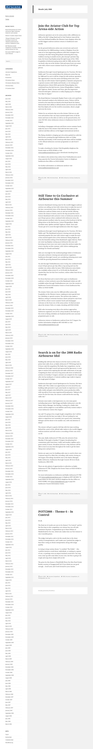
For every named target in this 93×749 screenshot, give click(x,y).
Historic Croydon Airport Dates (13, 35)
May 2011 (8, 588)
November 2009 (9, 637)
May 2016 (8, 425)
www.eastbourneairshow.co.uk (48, 152)
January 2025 (9, 145)
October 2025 (8, 120)
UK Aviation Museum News (12, 83)
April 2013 (8, 525)
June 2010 (8, 618)
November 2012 (9, 539)
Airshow (71, 178)
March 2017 (8, 398)
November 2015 (9, 441)
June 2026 (8, 99)
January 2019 (9, 338)
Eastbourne (77, 178)
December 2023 (9, 180)
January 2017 (9, 403)
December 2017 (9, 373)
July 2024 (7, 161)
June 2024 (8, 164)
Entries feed (8, 737)
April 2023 (8, 202)
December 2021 (9, 245)
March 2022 (8, 237)
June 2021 (8, 259)
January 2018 (9, 370)
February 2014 (9, 498)
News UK (7, 75)
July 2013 (7, 517)
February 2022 (9, 240)
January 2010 (9, 631)
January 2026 (9, 112)
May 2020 (8, 294)
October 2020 (8, 281)
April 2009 (8, 656)
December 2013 (9, 504)
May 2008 (8, 686)
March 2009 (8, 659)
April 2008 (8, 689)
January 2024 (9, 177)
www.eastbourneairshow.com (51, 477)
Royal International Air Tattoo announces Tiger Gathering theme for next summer (13, 31)
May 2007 (8, 705)
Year (49, 578)
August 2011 (8, 580)
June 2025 (8, 131)
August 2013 (8, 515)
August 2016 (8, 417)
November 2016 (9, 409)
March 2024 (8, 172)
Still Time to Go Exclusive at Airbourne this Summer (58, 197)
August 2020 (8, 286)
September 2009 (9, 642)
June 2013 (8, 520)
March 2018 (8, 365)
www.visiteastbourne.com (59, 481)
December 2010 (9, 602)
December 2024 (9, 148)
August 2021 (8, 254)
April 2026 (8, 104)
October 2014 (8, 476)
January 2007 (9, 710)
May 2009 (8, 653)
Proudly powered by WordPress (46, 590)
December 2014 (9, 471)
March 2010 (8, 626)
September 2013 (9, 512)
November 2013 (9, 506)
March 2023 (8, 205)
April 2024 (8, 169)
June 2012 (8, 553)
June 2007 (8, 702)
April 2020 (8, 297)
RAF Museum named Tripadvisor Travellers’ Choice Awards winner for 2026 (13, 47)
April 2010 (8, 623)
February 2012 (9, 563)
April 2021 (8, 264)
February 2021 (9, 270)
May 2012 (8, 555)
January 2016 (9, 436)
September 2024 (9, 156)
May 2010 (8, 621)
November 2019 (9, 311)
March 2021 (8, 267)
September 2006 (9, 713)
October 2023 (8, 186)
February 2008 (9, 694)
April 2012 (8, 558)
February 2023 (9, 207)
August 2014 (8, 482)
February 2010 (9, 629)
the (46, 578)
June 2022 (8, 229)
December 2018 (9, 341)
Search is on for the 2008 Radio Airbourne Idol (60, 354)
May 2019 (8, 327)
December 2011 (9, 569)
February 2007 (9, 708)
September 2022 (9, 221)
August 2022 (8, 224)
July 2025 (7, 128)
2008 (62, 178)
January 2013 (9, 534)
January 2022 (9, 243)
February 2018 (9, 368)
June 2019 (8, 324)
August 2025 (8, 126)
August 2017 (8, 384)
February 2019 (9, 335)
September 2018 (9, 349)
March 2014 (8, 496)
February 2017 (9, 400)
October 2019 (8, 313)
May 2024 (8, 167)
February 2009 (9, 661)
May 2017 (8, 392)
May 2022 (8, 232)
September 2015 (9, 447)
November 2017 (9, 376)
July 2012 (7, 550)
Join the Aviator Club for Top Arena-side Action (58, 27)
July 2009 (7, 648)
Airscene (68, 576)
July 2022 (7, 226)
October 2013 (8, 509)
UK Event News (9, 85)
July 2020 (7, 289)
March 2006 (8, 724)
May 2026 (8, 101)
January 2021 (9, 273)
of (78, 576)
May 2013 (8, 523)
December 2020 (9, 275)
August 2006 (8, 716)
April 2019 (8, 330)
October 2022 (8, 218)
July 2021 (7, 256)
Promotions (8, 77)
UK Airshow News (10, 80)
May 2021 (8, 262)
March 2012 (8, 561)
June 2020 (8, 292)
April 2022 (8, 235)
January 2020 (9, 305)
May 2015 (8, 457)
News (39, 179)
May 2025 (8, 134)
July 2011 (7, 583)
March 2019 (8, 332)
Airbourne (66, 178)
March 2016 (8, 430)
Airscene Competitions (11, 72)
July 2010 (7, 615)
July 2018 (7, 354)
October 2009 (8, 640)
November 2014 (9, 474)
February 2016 (9, 433)
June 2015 (8, 455)
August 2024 (8, 158)
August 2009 (8, 645)
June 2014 (8, 487)
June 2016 (8, 422)
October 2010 (8, 607)
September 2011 (9, 577)
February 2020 (9, 302)
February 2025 (9, 142)
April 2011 (8, 591)
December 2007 (9, 697)
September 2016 (9, 414)
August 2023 (8, 191)
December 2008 (9, 667)
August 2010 (8, 612)
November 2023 (9, 183)
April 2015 (8, 460)
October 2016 (8, 411)
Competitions (74, 576)
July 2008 (7, 680)
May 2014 (8, 490)
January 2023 (9, 210)
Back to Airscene (9, 16)
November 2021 (9, 248)
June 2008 (8, 683)
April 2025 (8, 137)
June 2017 (8, 389)
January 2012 (9, 566)
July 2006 (7, 718)
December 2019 (9, 308)
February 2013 (9, 531)
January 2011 (9, 599)
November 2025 (9, 118)
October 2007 (8, 699)
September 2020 (9, 283)
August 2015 (8, 449)
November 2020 (9, 278)
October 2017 (8, 379)
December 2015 (9, 438)
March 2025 (8, 139)
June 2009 (8, 650)
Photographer (41, 578)
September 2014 (9, 479)
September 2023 (9, 188)
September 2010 (9, 610)
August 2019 (8, 319)
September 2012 (9, 544)
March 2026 (8, 107)
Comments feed (9, 740)
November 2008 (9, 670)
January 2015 (9, 468)
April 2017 (8, 395)
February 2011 (9, 596)
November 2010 (9, 604)
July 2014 (7, 485)
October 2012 (8, 542)
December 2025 (9, 115)
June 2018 (8, 357)
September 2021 (9, 251)
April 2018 (8, 362)
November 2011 (9, 572)
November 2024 (9, 150)
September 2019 (9, 316)
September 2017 (9, 381)
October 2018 (8, 346)
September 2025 (9, 123)
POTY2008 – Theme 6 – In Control (55, 513)
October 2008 (8, 672)
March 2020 (8, 300)
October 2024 (8, 153)
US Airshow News (10, 88)
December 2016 (9, 406)
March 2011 (8, 593)
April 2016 (8, 428)
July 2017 (7, 387)
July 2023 (7, 194)
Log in (7, 734)
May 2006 (8, 721)
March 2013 (8, 528)
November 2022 (9, 215)
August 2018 (8, 351)
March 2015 (8, 463)
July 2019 (7, 322)
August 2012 (8, 547)
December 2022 (9, 213)
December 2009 (9, 634)
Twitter (7, 19)
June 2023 (8, 196)
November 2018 (9, 343)
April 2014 (8, 493)
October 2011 (8, 574)
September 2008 (9, 675)
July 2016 (7, 419)
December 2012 (9, 536)
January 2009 (9, 664)
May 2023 (8, 199)
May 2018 (8, 360)
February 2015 (9, 466)
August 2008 (8, 678)
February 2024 (9, 175)
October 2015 (8, 444)
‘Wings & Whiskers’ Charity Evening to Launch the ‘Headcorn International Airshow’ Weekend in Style (12, 41)
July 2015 (7, 452)
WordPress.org (9, 742)
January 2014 (9, 501)
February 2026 (9, 109)
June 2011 (8, 585)
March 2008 (8, 691)
